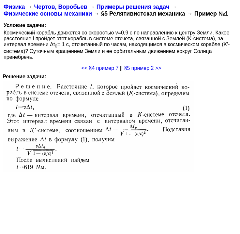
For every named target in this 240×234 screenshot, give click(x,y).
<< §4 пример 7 (99, 68)
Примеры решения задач (133, 7)
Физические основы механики (48, 13)
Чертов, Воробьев (60, 7)
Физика (14, 7)
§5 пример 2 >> (142, 68)
